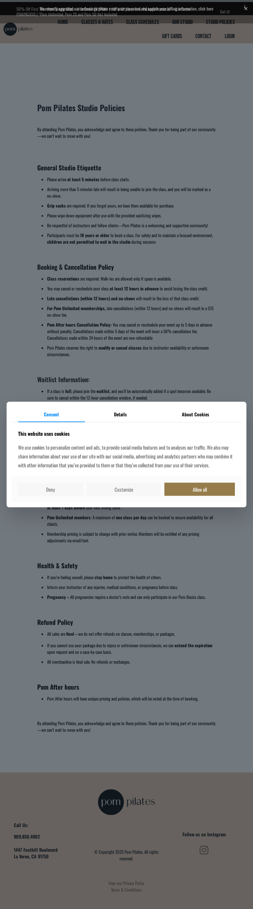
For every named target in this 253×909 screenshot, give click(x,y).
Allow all (200, 489)
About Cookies (195, 414)
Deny (50, 489)
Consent (51, 414)
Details (120, 414)
